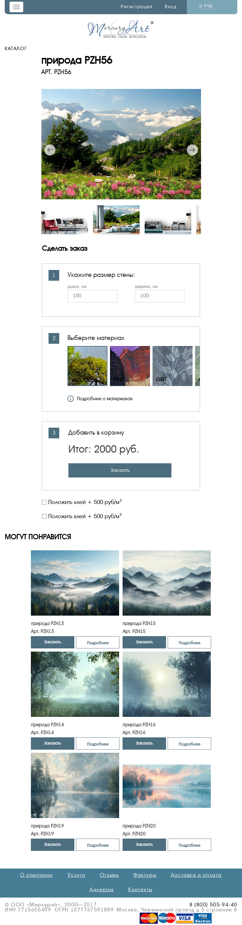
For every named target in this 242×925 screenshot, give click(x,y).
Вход (170, 6)
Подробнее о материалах (100, 398)
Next (192, 149)
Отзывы (109, 875)
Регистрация (137, 6)
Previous (49, 149)
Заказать (120, 470)
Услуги (76, 875)
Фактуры (144, 875)
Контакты (140, 890)
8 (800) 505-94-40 (213, 905)
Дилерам (101, 890)
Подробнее (98, 643)
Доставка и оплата (196, 875)
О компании (36, 875)
